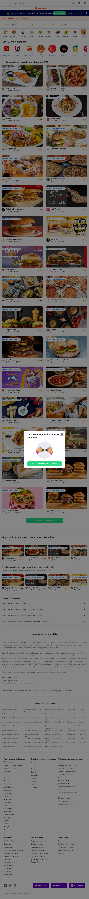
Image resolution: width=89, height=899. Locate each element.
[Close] (62, 433)
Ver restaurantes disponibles (44, 464)
